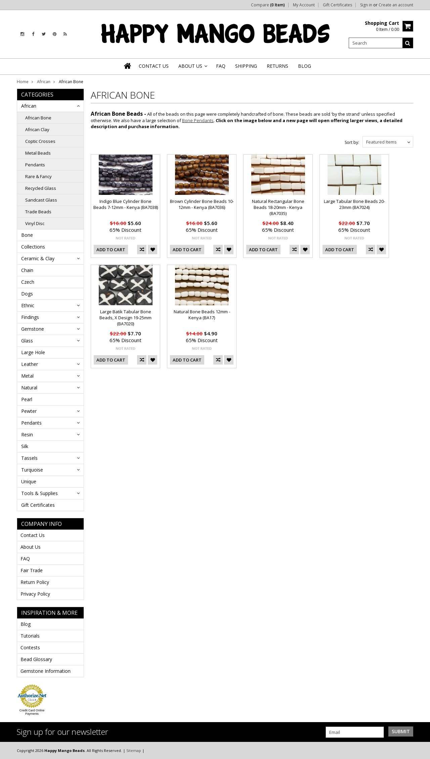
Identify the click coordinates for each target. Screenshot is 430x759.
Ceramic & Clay (37, 258)
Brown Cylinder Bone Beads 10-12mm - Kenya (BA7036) (202, 204)
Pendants (35, 165)
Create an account (396, 5)
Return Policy (34, 582)
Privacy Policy (35, 594)
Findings (30, 317)
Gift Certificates (337, 5)
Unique (28, 481)
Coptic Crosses (40, 141)
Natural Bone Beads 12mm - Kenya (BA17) (202, 315)
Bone (27, 235)
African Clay (37, 129)
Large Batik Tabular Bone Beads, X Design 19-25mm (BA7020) (125, 318)
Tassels (29, 458)
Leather (29, 364)
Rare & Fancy (38, 176)
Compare (268, 5)
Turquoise (32, 470)
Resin (27, 434)
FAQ (25, 558)
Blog (25, 624)
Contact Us (32, 535)
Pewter (29, 411)
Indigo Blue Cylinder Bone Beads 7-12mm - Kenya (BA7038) (125, 204)
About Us (30, 547)
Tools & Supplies (39, 493)
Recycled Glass (40, 188)
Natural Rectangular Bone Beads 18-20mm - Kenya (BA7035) (278, 207)
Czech (27, 282)
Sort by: (352, 142)
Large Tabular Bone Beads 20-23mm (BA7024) (354, 204)
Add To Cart (110, 250)
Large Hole (33, 352)
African (43, 82)
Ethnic (27, 305)
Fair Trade (31, 570)
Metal (27, 376)
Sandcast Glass (41, 200)
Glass (27, 340)
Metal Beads (38, 153)
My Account (304, 5)
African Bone (38, 118)
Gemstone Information (45, 671)
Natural (29, 387)
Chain (27, 270)
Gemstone (32, 329)
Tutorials (30, 636)
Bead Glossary (36, 659)
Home (23, 82)
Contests (30, 647)
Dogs (27, 293)
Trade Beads (38, 212)
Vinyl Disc (34, 223)
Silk (24, 446)
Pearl (26, 399)
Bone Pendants (198, 120)
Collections (33, 246)
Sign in (366, 5)
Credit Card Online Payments (32, 712)
